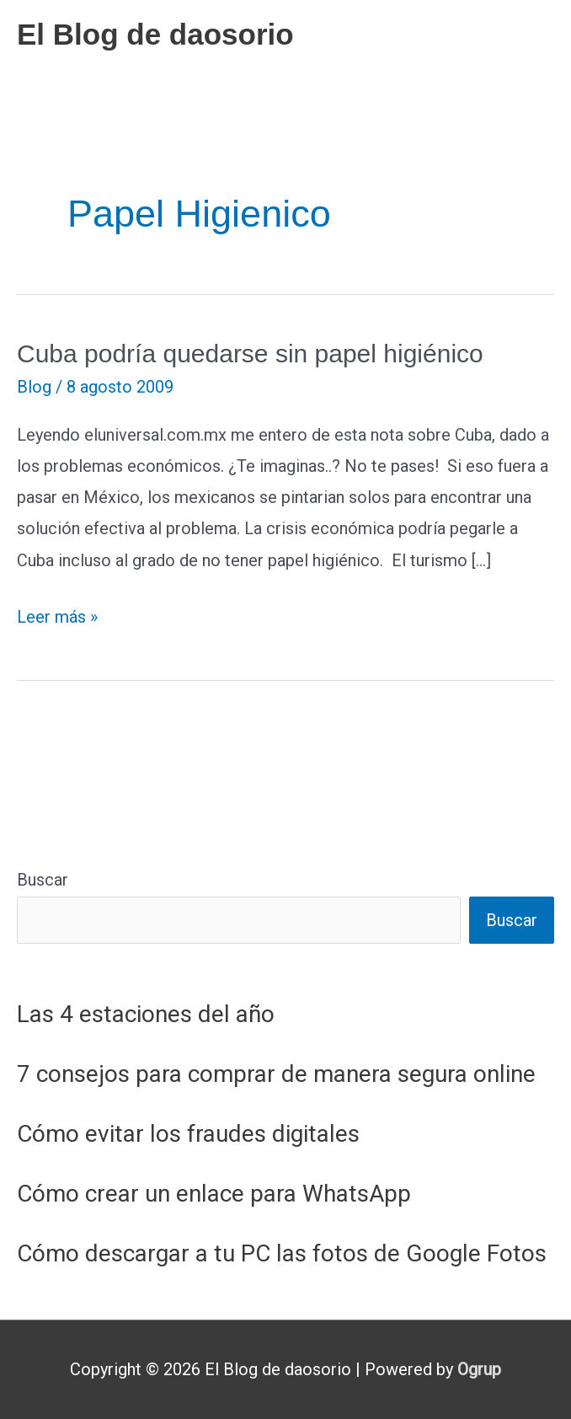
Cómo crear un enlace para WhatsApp (214, 1193)
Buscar (42, 880)
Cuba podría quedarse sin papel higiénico (250, 353)
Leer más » (57, 617)
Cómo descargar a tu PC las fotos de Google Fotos (282, 1253)
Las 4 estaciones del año (146, 1014)
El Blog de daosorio (155, 34)
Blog (34, 387)
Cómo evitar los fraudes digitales (188, 1134)
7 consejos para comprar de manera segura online (276, 1074)
